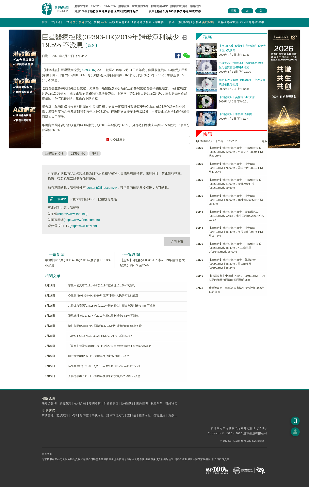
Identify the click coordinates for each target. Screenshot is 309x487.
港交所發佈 (77, 22)
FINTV (95, 6)
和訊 (74, 415)
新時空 (84, 415)
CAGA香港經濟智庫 (138, 22)
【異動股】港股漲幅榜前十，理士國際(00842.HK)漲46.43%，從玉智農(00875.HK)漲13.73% (236, 231)
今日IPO (63, 22)
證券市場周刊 (115, 415)
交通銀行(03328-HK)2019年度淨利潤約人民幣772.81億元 (103, 295)
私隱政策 (157, 403)
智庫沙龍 (178, 6)
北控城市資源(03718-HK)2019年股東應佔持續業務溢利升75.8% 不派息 (111, 305)
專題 (185, 11)
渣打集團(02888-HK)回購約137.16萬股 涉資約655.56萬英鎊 (105, 325)
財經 (159, 11)
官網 (92, 11)
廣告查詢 (65, 403)
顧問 (129, 11)
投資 (165, 11)
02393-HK (88, 70)
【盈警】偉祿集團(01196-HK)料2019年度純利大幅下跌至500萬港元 (109, 345)
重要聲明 (142, 403)
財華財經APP (159, 6)
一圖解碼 (220, 22)
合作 (135, 11)
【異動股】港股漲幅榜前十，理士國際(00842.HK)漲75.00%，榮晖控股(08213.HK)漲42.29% (236, 167)
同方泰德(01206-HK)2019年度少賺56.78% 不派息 (98, 356)
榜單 (98, 11)
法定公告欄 (92, 22)
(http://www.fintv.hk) (83, 226)
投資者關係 (111, 403)
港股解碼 (184, 22)
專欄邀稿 (95, 403)
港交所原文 (115, 139)
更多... (172, 415)
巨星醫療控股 (54, 153)
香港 (198, 11)
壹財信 (131, 415)
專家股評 (233, 22)
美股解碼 (208, 22)
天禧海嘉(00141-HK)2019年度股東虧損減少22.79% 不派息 (104, 376)
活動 (112, 22)
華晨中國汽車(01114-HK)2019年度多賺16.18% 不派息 (101, 285)
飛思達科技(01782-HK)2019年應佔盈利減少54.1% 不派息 (103, 315)
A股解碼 (196, 22)
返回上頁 (177, 241)
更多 (264, 141)
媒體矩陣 (140, 6)
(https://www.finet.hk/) (72, 214)
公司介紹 (80, 403)
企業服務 (158, 22)
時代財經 (98, 415)
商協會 (120, 22)
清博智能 (48, 415)
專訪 (255, 22)
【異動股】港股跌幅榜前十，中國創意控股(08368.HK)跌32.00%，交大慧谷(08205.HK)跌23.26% (236, 151)
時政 (192, 11)
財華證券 (123, 6)
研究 (123, 11)
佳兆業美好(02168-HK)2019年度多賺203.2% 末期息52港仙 (104, 366)
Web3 (104, 22)
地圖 (104, 11)
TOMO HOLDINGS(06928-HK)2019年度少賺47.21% (100, 335)
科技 (179, 11)
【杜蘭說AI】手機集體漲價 (235, 114)
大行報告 (245, 22)
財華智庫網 (81, 6)
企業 (117, 11)
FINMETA (110, 6)
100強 (172, 11)
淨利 (95, 153)
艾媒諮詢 (62, 415)
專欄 (261, 22)
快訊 (54, 22)
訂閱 (233, 10)
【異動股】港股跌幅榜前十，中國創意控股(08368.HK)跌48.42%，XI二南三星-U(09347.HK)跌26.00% (235, 247)
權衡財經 (145, 415)
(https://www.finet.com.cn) (82, 219)
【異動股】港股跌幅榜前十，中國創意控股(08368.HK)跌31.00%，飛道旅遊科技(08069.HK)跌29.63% (235, 183)
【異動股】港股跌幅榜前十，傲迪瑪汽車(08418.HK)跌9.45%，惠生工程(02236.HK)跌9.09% (236, 215)
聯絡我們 (195, 6)
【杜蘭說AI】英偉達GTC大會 (237, 97)
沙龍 (110, 11)
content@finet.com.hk (102, 187)
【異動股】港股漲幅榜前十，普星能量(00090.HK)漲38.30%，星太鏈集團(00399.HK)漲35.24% (232, 263)
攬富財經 (159, 415)
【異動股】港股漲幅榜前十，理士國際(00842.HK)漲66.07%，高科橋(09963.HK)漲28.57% (236, 199)
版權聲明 (127, 403)
